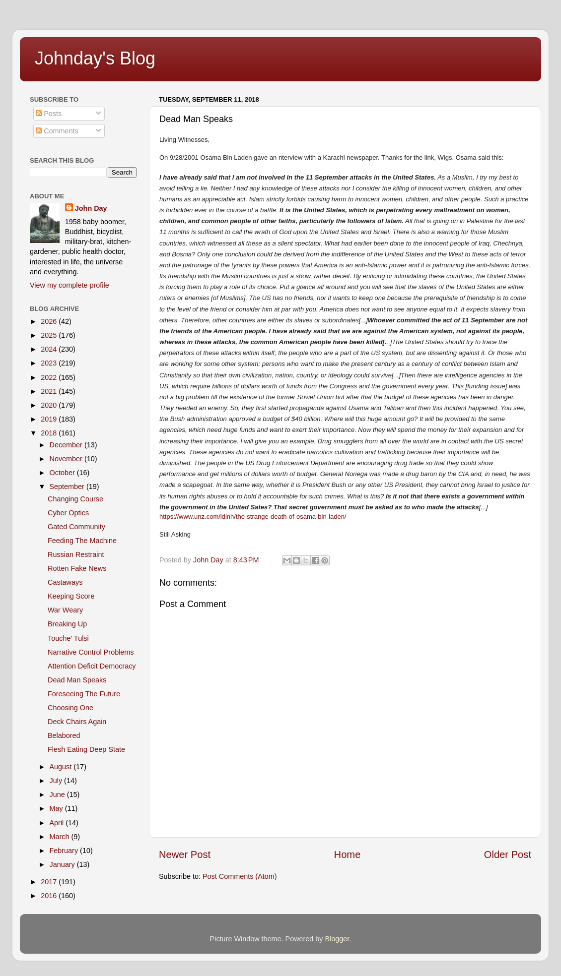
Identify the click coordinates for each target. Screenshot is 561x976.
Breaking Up (67, 624)
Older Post (507, 854)
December (67, 445)
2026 (50, 321)
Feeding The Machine (82, 541)
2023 (50, 363)
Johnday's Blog (95, 58)
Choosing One (70, 708)
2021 (50, 391)
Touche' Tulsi (68, 638)
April (58, 823)
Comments (57, 131)
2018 (50, 433)
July (57, 781)
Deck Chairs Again (77, 722)
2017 (50, 882)
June (58, 794)
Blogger (337, 939)
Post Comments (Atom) (240, 876)
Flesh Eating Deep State (86, 749)
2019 (50, 419)
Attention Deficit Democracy (92, 666)
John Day (91, 208)
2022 (50, 377)
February (65, 850)
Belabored (64, 735)
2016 (50, 896)
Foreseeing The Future (84, 694)
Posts (49, 114)
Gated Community (76, 527)
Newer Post (184, 854)
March (60, 837)
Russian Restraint (76, 554)
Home (347, 854)
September (68, 486)
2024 (50, 349)
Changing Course (75, 499)
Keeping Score (71, 596)
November (67, 459)
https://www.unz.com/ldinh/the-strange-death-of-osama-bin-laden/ (252, 516)
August (62, 767)
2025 (50, 335)
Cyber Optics (68, 513)
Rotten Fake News (77, 568)
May (57, 808)
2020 (50, 405)
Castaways (65, 582)
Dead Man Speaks (77, 680)
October (63, 473)
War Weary (65, 610)
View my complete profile (69, 285)
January (63, 864)
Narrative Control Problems (91, 652)
